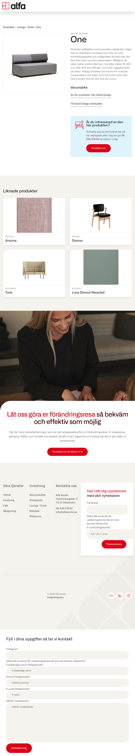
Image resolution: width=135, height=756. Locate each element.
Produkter (9, 27)
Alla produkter (37, 495)
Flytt (5, 506)
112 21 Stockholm (65, 502)
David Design (79, 34)
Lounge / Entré (25, 27)
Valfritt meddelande (17, 701)
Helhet (7, 495)
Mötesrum (35, 516)
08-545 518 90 (64, 508)
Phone (18, 677)
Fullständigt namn (24, 665)
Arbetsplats (35, 500)
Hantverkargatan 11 (67, 499)
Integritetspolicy (55, 597)
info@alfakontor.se (66, 512)
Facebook (92, 503)
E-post (99, 527)
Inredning (8, 500)
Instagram (12, 649)
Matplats (34, 511)
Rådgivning (9, 511)
